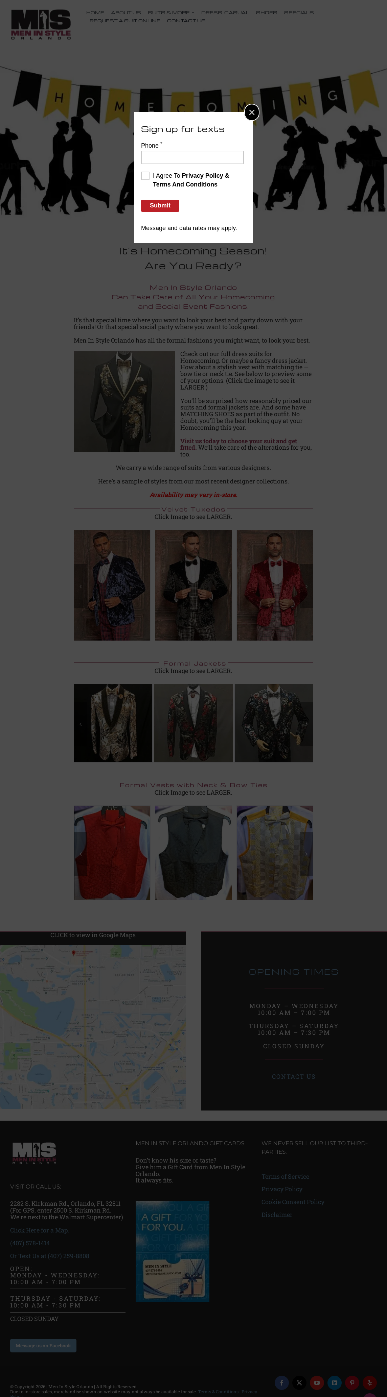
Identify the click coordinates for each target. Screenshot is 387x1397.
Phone (151, 145)
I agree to (185, 180)
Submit (160, 205)
